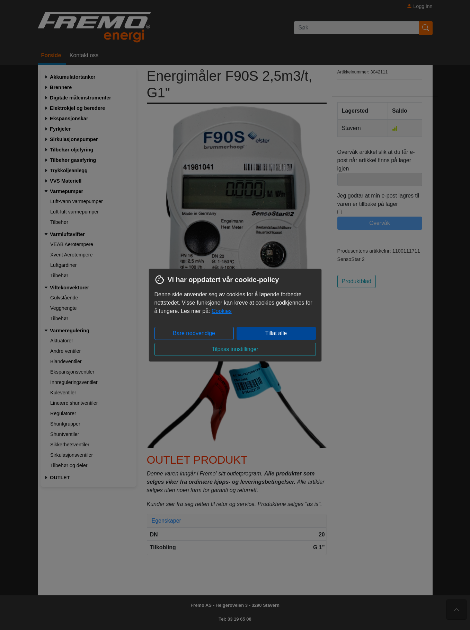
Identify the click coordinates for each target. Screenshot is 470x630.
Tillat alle (276, 333)
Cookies (222, 311)
